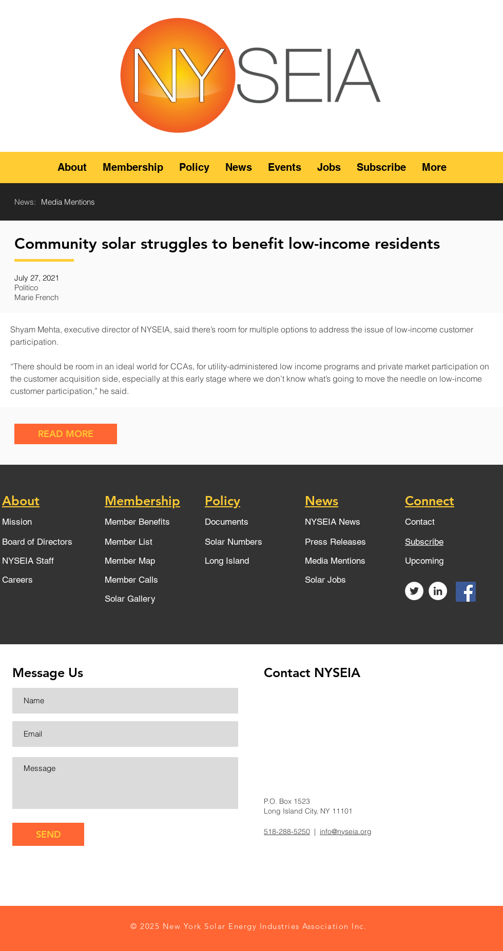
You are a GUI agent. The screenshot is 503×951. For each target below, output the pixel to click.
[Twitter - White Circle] (414, 591)
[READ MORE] (65, 434)
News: (25, 202)
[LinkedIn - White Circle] (438, 591)
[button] (71, 167)
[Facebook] (466, 592)
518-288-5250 (287, 831)
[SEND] (48, 834)
